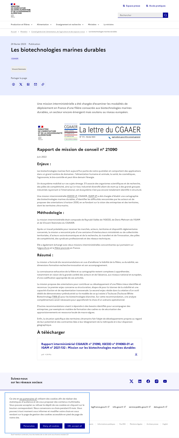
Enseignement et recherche (68, 24)
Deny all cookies (51, 426)
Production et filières (20, 24)
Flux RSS (122, 424)
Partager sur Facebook (13, 84)
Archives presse (152, 424)
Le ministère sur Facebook (148, 381)
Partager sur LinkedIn (28, 84)
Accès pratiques (157, 5)
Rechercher (165, 15)
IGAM (91, 196)
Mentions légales (136, 424)
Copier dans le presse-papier (42, 84)
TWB (54, 296)
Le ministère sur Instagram (156, 381)
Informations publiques (106, 424)
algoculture (43, 248)
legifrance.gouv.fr (99, 407)
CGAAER (14, 59)
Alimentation (43, 24)
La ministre (108, 24)
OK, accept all (75, 426)
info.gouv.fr (118, 407)
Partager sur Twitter (20, 84)
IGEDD (71, 196)
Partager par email (35, 84)
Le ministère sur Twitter (131, 381)
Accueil (14, 32)
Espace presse (133, 5)
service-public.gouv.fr (138, 407)
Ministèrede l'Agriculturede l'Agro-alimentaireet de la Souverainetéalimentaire (21, 9)
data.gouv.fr (159, 407)
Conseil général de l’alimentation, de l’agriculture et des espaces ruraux (58, 32)
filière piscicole (62, 248)
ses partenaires (26, 398)
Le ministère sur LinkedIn (140, 381)
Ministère (92, 24)
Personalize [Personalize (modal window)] (29, 426)
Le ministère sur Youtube (165, 381)
